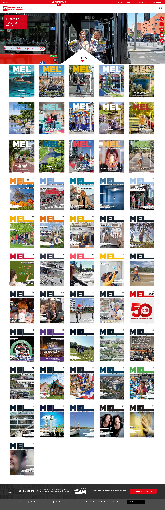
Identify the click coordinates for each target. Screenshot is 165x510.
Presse (120, 2)
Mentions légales (107, 502)
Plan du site (26, 502)
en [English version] (6, 2)
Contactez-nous (156, 2)
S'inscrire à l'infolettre (143, 491)
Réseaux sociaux (49, 502)
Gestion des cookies (136, 502)
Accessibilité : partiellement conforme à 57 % (84, 502)
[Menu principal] (59, 2)
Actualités (37, 502)
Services (129, 2)
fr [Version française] (3, 2)
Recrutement (141, 2)
